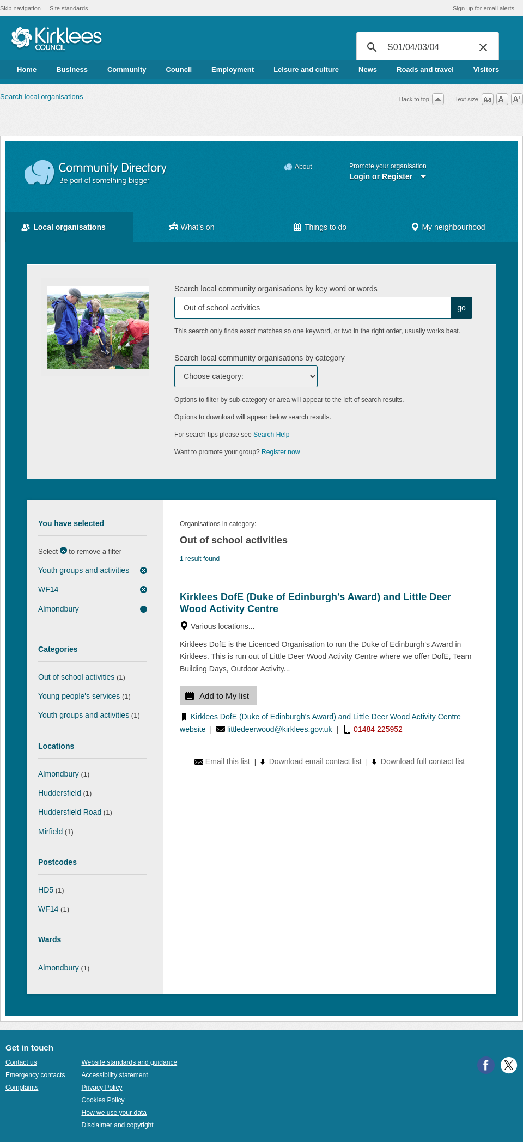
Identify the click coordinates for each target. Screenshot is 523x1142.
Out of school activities (76, 677)
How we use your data (114, 1112)
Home (27, 69)
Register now (281, 452)
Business (72, 69)
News (367, 69)
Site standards (69, 8)
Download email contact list (315, 761)
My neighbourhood (453, 227)
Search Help (271, 434)
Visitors (486, 69)
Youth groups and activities (83, 570)
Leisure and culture (306, 69)
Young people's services (79, 696)
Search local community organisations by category (259, 357)
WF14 (48, 589)
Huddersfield (59, 793)
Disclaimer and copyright (117, 1125)
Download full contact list (423, 761)
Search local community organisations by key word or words (276, 288)
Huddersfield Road (69, 812)
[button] (483, 47)
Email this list (227, 761)
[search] (426, 47)
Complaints (21, 1087)
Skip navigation (20, 8)
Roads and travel (425, 69)
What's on (198, 227)
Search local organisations (41, 97)
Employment (232, 69)
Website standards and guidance (129, 1062)
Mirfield (50, 831)
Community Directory (96, 173)
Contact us (21, 1062)
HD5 (45, 889)
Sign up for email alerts (483, 8)
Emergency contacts (35, 1075)
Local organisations (69, 227)
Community (127, 69)
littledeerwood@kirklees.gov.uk (279, 729)
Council (179, 69)
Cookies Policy (102, 1100)
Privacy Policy (101, 1087)
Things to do (325, 227)
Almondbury (58, 608)
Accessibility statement (114, 1075)
